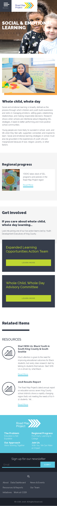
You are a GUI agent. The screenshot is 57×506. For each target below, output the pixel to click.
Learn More (28, 263)
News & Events (37, 487)
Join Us (42, 446)
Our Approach (14, 444)
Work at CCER (36, 483)
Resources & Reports (13, 487)
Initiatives (7, 492)
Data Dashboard (18, 483)
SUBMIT (47, 465)
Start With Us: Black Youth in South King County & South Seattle (34, 349)
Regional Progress (42, 436)
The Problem (15, 436)
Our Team (35, 492)
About (6, 483)
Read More (28, 185)
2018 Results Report (29, 382)
